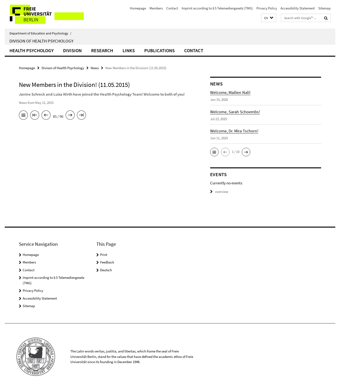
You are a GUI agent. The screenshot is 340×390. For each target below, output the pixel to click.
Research (102, 50)
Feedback (107, 262)
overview (219, 191)
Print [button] (103, 254)
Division (72, 50)
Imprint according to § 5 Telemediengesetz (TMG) (217, 8)
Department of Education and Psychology (40, 33)
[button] (268, 18)
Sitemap (324, 8)
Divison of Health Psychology (41, 41)
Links (129, 50)
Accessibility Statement (297, 8)
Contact (172, 8)
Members (156, 8)
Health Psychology (31, 50)
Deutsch (106, 270)
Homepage (138, 8)
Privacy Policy (266, 8)
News (95, 68)
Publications (159, 50)
